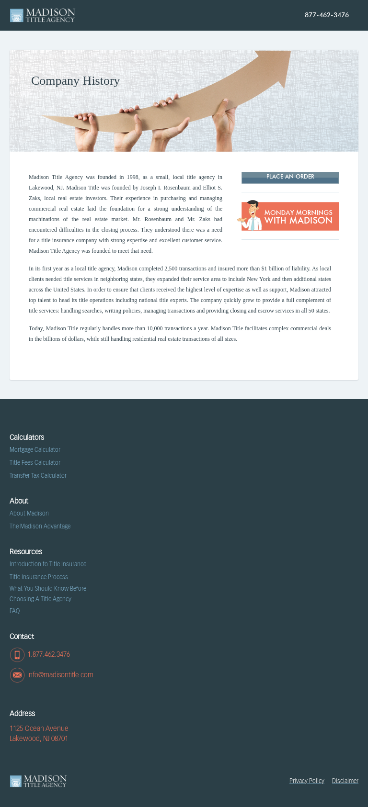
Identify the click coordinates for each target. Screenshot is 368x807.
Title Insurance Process (39, 577)
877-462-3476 (327, 15)
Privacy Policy (306, 781)
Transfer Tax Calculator (38, 476)
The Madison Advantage (40, 526)
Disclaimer (345, 781)
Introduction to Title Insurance (48, 564)
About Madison (29, 513)
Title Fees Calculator (35, 463)
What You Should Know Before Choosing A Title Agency (48, 594)
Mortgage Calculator (35, 450)
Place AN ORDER (290, 177)
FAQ (15, 611)
